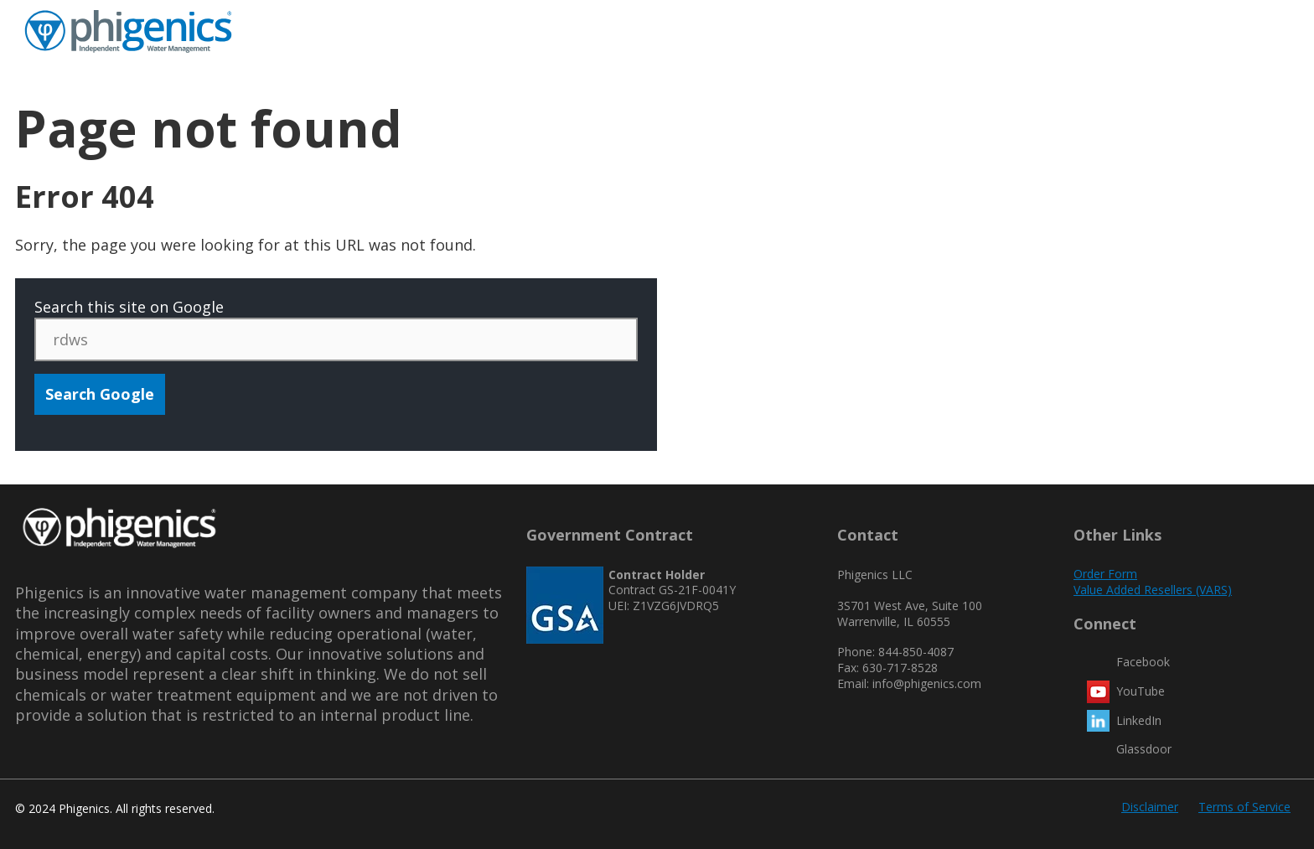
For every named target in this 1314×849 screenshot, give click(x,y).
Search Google (99, 394)
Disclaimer (1149, 807)
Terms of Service (1244, 807)
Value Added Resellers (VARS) (1152, 590)
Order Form (1105, 574)
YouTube (1140, 691)
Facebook (1143, 662)
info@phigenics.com (926, 683)
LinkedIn (1138, 720)
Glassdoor (1144, 749)
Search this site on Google (129, 307)
